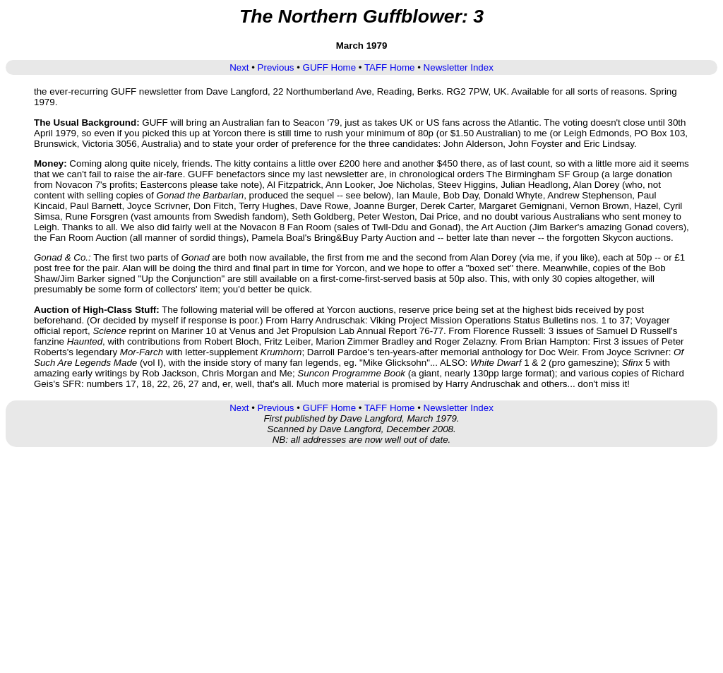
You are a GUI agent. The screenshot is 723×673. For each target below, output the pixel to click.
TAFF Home (389, 67)
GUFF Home (330, 67)
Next (239, 67)
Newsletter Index (459, 67)
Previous (276, 67)
